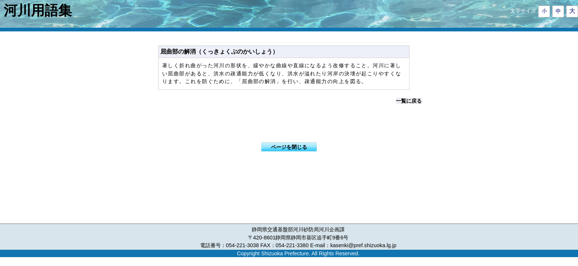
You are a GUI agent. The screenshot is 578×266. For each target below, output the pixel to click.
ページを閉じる (289, 147)
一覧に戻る (409, 101)
